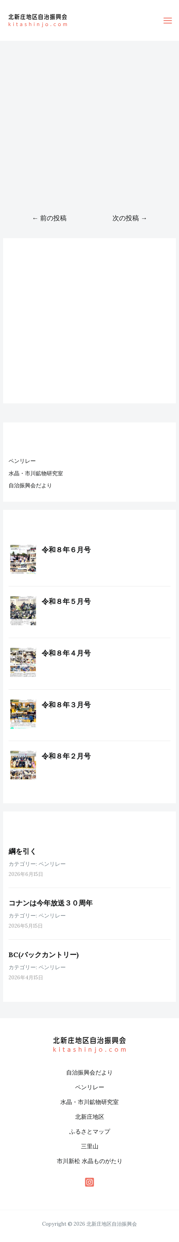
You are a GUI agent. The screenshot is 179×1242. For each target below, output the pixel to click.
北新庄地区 (89, 1116)
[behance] (89, 1182)
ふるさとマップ (89, 1131)
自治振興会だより (30, 485)
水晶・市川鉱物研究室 (36, 473)
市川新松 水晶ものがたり (90, 1161)
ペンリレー (22, 460)
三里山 (89, 1146)
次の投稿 (129, 218)
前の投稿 (49, 218)
